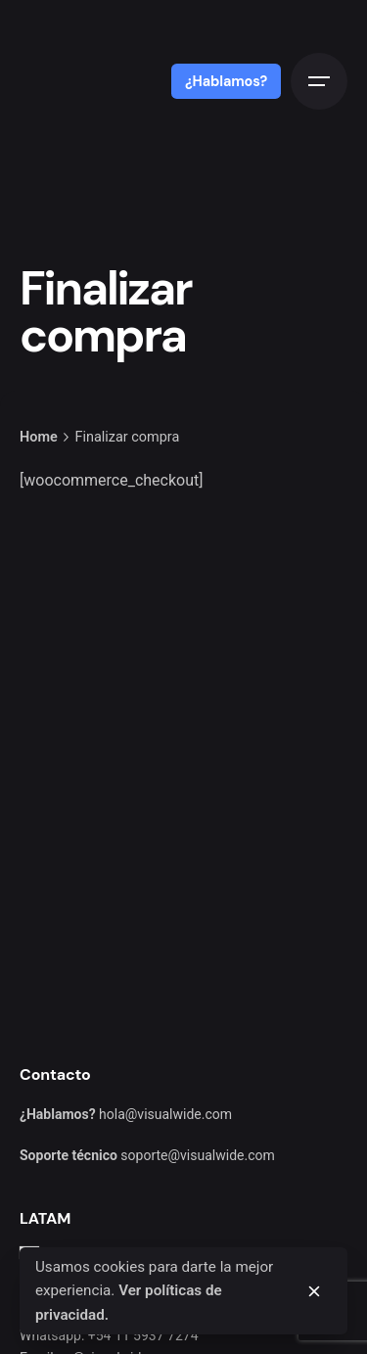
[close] (314, 1291)
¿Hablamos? (226, 81)
